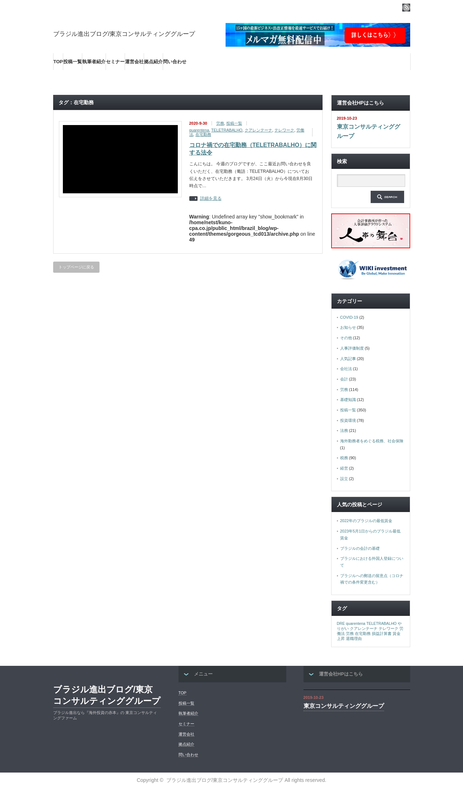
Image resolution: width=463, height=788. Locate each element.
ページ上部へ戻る (456, 644)
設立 (344, 478)
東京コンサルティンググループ (368, 131)
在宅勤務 (203, 134)
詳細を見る (211, 198)
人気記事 (348, 358)
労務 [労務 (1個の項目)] (350, 633)
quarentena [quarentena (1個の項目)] (355, 623)
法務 (344, 430)
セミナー (115, 61)
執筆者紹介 (94, 61)
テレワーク (284, 130)
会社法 (346, 369)
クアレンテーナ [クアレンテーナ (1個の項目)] (364, 628)
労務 (220, 123)
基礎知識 (348, 399)
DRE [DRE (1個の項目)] (341, 623)
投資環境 (348, 420)
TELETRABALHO (226, 130)
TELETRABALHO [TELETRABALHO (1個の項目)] (381, 623)
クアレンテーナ (258, 130)
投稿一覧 (72, 61)
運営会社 (134, 61)
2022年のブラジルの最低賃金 (366, 521)
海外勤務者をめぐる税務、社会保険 (371, 441)
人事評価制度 (352, 348)
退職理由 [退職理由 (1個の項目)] (354, 638)
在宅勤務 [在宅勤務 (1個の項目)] (363, 633)
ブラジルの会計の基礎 (360, 548)
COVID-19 (349, 317)
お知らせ (348, 327)
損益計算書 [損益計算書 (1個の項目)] (382, 633)
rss (406, 7)
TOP (58, 61)
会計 (344, 379)
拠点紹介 (153, 61)
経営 (344, 468)
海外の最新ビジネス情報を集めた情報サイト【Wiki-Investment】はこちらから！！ (147, 78)
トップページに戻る (76, 267)
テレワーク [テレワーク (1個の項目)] (388, 628)
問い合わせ (174, 61)
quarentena (199, 130)
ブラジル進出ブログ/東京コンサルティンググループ (124, 34)
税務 (344, 458)
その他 (346, 338)
